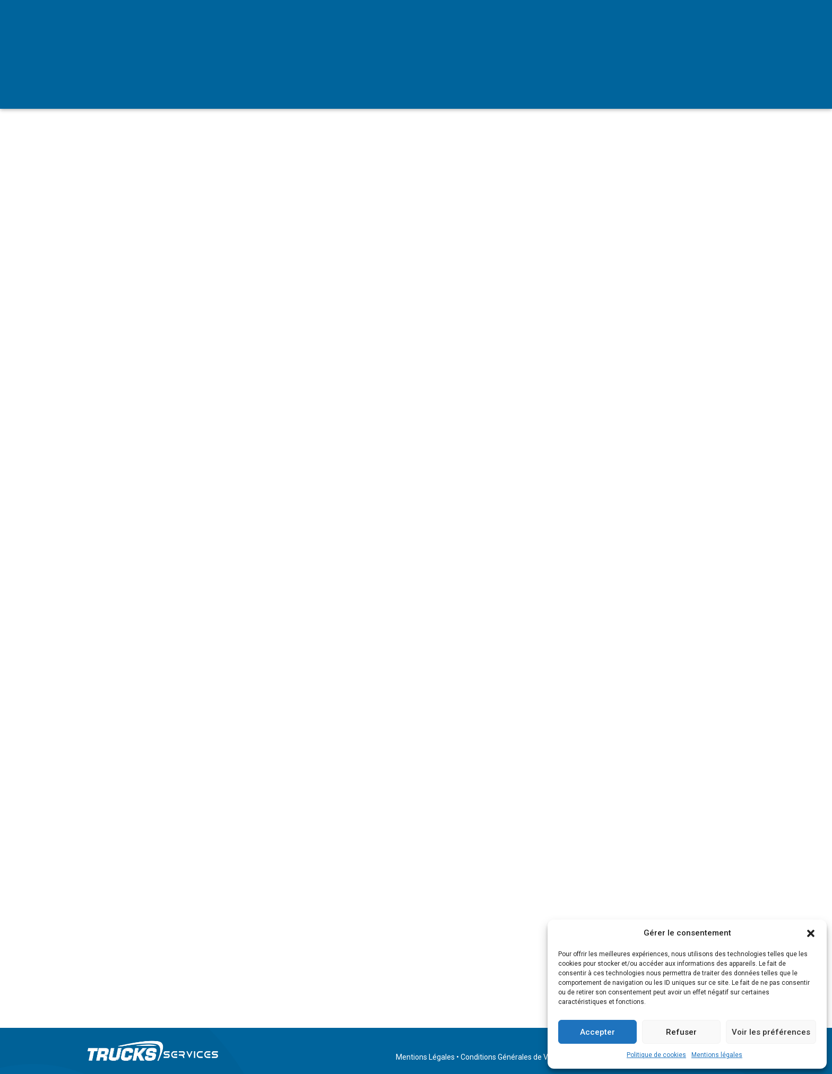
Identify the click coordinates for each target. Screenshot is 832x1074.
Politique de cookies (656, 1055)
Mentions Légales (425, 1057)
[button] (810, 933)
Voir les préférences (771, 1032)
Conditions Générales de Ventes (514, 1057)
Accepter (597, 1032)
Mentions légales (716, 1055)
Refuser (681, 1032)
